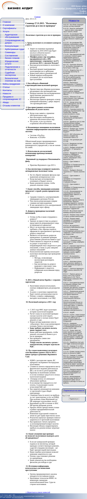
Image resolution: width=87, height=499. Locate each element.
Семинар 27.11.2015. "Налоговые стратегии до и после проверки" (73, 347)
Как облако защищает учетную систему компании (73, 25)
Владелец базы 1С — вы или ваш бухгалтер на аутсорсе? (73, 71)
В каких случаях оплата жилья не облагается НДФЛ (74, 352)
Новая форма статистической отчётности (71, 297)
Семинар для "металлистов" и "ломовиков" (72, 237)
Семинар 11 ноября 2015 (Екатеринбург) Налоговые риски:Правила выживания (73, 357)
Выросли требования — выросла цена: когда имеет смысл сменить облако (73, 30)
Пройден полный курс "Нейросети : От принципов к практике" (73, 149)
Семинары (10, 52)
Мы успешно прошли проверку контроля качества (73, 211)
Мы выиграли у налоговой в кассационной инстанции (71, 257)
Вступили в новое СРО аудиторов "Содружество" (73, 207)
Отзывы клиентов (11, 105)
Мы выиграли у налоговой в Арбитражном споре (73, 226)
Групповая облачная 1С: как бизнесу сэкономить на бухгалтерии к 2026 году (73, 66)
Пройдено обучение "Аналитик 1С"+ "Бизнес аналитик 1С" (74, 171)
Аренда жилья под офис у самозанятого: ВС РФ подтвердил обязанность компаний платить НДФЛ (72, 104)
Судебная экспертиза (10, 73)
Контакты (7, 90)
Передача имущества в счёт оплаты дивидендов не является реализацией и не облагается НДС (73, 372)
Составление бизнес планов (12, 56)
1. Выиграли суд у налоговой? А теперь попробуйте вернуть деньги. (73, 242)
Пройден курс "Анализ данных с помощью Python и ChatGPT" (73, 130)
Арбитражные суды (14, 49)
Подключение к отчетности (12, 68)
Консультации (11, 46)
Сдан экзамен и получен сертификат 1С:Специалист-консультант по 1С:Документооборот (72, 179)
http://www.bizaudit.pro (17, 497)
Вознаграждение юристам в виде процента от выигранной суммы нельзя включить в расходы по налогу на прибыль (73, 380)
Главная (37, 17)
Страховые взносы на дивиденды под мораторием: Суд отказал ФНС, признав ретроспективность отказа (73, 111)
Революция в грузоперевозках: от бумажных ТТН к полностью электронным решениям (73, 85)
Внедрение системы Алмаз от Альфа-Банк (72, 144)
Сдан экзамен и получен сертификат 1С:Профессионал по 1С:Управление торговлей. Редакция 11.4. (74, 165)
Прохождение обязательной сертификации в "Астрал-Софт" (72, 117)
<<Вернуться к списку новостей (37, 492)
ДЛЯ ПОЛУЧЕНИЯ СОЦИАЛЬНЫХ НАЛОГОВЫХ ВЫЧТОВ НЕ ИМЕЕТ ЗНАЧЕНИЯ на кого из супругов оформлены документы (73, 364)
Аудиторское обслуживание (12, 35)
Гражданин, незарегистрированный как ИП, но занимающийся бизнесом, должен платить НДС (73, 326)
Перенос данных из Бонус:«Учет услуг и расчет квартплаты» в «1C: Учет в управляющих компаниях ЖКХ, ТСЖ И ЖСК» (73, 277)
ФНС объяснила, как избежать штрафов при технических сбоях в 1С (73, 135)
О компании (8, 25)
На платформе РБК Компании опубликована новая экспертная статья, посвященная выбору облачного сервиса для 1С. (73, 37)
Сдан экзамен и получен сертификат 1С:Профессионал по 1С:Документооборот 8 (74, 186)
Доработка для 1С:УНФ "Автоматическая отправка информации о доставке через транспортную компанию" (74, 124)
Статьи (6, 87)
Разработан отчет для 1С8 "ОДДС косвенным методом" (73, 343)
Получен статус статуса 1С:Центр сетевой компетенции (74, 215)
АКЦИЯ (72, 312)
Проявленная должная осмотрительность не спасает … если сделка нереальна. (73, 293)
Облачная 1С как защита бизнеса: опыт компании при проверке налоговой (73, 98)
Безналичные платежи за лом (12, 79)
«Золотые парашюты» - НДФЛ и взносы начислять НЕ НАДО (74, 270)
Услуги (6, 31)
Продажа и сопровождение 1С (12, 97)
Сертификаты (9, 28)
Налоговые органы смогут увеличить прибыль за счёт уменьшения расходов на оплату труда (72, 264)
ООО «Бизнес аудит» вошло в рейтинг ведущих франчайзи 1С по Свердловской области (73, 92)
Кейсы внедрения (11, 84)
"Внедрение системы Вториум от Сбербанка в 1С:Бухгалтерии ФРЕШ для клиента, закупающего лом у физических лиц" (73, 156)
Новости (7, 93)
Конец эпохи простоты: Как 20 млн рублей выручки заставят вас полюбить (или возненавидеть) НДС (73, 78)
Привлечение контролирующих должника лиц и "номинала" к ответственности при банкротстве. (73, 232)
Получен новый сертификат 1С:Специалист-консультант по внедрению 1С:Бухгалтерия (72, 221)
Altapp (6, 102)
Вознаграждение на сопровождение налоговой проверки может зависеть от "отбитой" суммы (72, 194)
